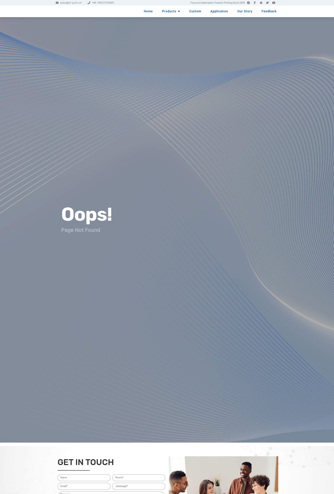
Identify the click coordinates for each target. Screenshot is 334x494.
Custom (195, 11)
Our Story (244, 11)
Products (171, 11)
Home (148, 11)
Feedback (269, 11)
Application (219, 11)
